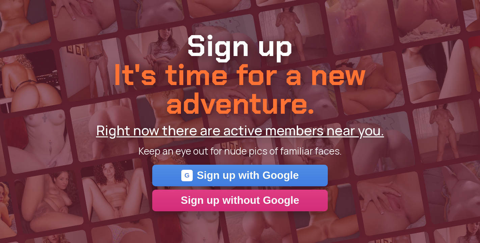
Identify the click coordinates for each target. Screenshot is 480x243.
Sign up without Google (240, 200)
